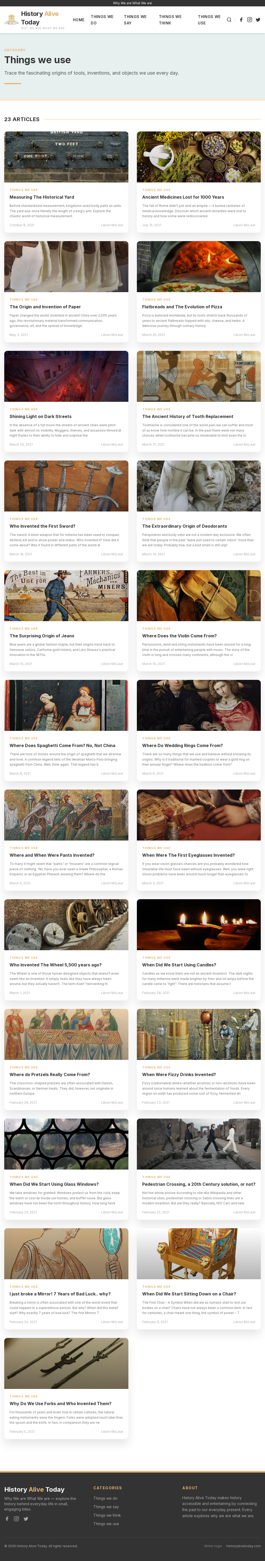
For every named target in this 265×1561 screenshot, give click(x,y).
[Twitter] (258, 19)
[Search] (229, 19)
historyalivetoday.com (243, 1546)
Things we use (106, 1523)
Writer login (213, 1546)
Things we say (106, 1506)
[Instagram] (249, 19)
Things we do (105, 1498)
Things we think (107, 1515)
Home (78, 20)
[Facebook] (241, 19)
